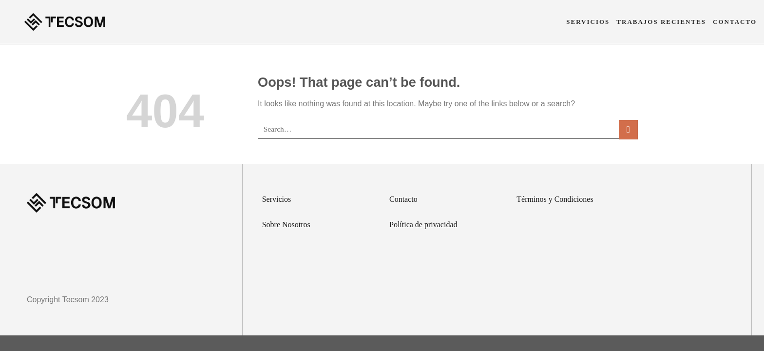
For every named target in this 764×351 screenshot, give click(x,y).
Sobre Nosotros (286, 224)
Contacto (735, 21)
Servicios (588, 21)
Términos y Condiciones (554, 199)
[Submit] (628, 129)
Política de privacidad (423, 224)
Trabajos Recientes (661, 21)
